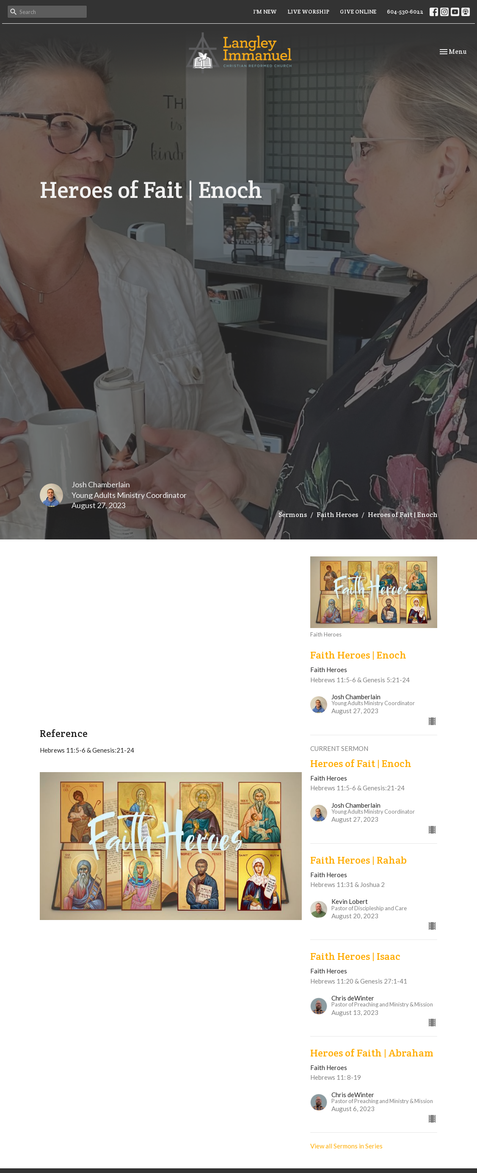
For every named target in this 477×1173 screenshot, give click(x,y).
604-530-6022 (405, 11)
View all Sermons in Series (346, 1146)
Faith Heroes (337, 514)
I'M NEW (265, 11)
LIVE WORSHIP (308, 11)
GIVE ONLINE (358, 11)
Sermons (292, 514)
